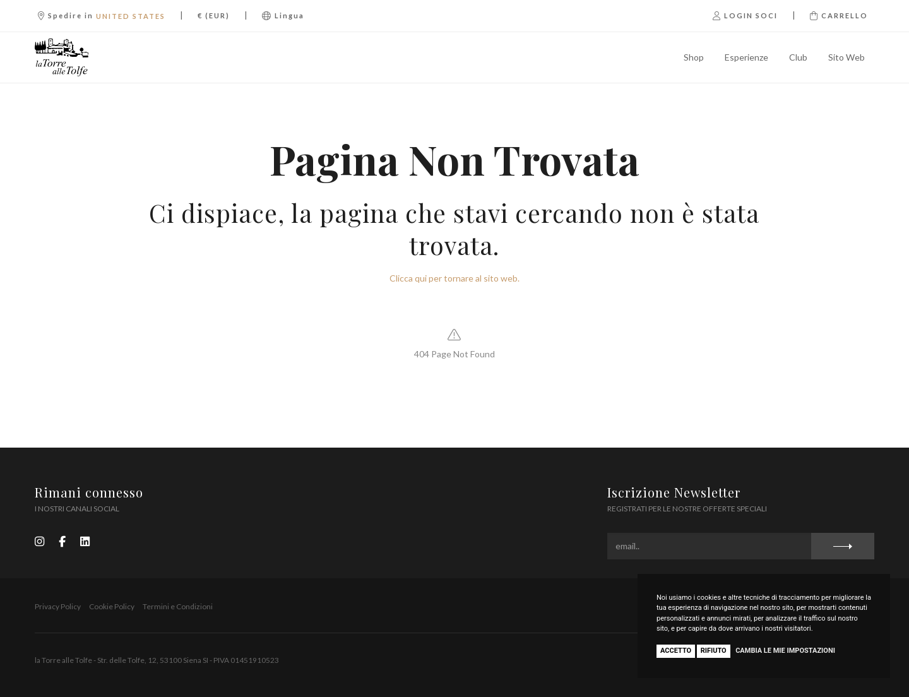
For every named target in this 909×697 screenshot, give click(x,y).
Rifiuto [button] (714, 650)
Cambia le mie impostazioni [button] (785, 650)
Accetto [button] (675, 650)
